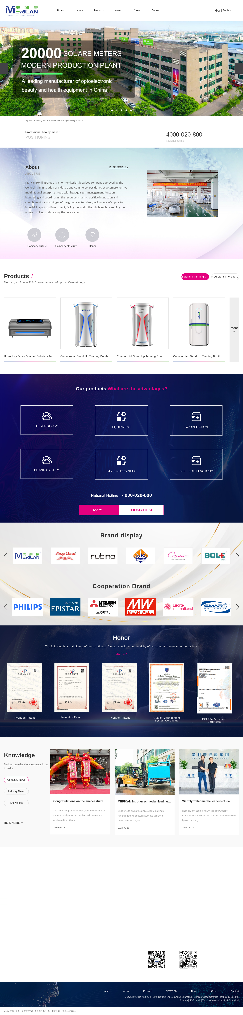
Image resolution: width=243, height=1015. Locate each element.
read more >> (118, 167)
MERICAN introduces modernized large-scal (145, 801)
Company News (16, 779)
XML (198, 1000)
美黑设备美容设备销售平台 (21, 1011)
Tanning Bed (40, 120)
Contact (155, 10)
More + (234, 329)
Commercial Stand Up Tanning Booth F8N (199, 356)
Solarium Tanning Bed (195, 276)
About (79, 10)
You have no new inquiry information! (220, 1000)
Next (237, 556)
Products (99, 10)
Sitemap (183, 1000)
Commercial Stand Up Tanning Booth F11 (86, 356)
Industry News (16, 791)
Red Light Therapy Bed (225, 276)
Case (137, 10)
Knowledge (16, 803)
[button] (112, 110)
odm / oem (141, 510)
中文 (217, 10)
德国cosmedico (69, 1011)
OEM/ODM (171, 991)
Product (147, 991)
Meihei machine (53, 120)
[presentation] (4, 68)
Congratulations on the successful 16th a (80, 801)
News (118, 10)
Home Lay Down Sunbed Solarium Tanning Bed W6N (30, 356)
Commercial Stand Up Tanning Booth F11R (143, 356)
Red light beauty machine (72, 120)
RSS (191, 1000)
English (227, 10)
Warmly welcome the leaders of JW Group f (209, 801)
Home (60, 10)
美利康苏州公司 (54, 1011)
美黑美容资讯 (40, 1011)
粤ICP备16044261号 (160, 997)
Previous (5, 556)
